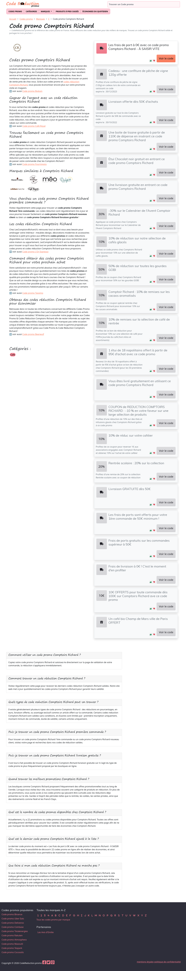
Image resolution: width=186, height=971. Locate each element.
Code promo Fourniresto (34, 164)
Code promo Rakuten (12, 935)
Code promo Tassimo (32, 293)
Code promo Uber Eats (13, 918)
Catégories (31, 11)
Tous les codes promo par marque (53, 919)
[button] (150, 60)
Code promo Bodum (32, 91)
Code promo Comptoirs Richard (68, 19)
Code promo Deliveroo (13, 922)
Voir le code (166, 58)
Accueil (12, 19)
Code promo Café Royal (34, 126)
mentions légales (145, 961)
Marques (40, 19)
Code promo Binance (12, 914)
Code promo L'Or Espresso (35, 251)
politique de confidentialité (167, 961)
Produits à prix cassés (67, 11)
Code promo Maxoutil (12, 943)
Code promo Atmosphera (14, 939)
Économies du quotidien (95, 11)
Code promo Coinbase (13, 927)
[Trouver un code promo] (144, 4)
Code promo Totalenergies (15, 931)
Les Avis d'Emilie (46, 932)
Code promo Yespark (12, 948)
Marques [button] (45, 11)
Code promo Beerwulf (33, 334)
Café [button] (13, 354)
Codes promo (15, 11)
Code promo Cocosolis (13, 952)
